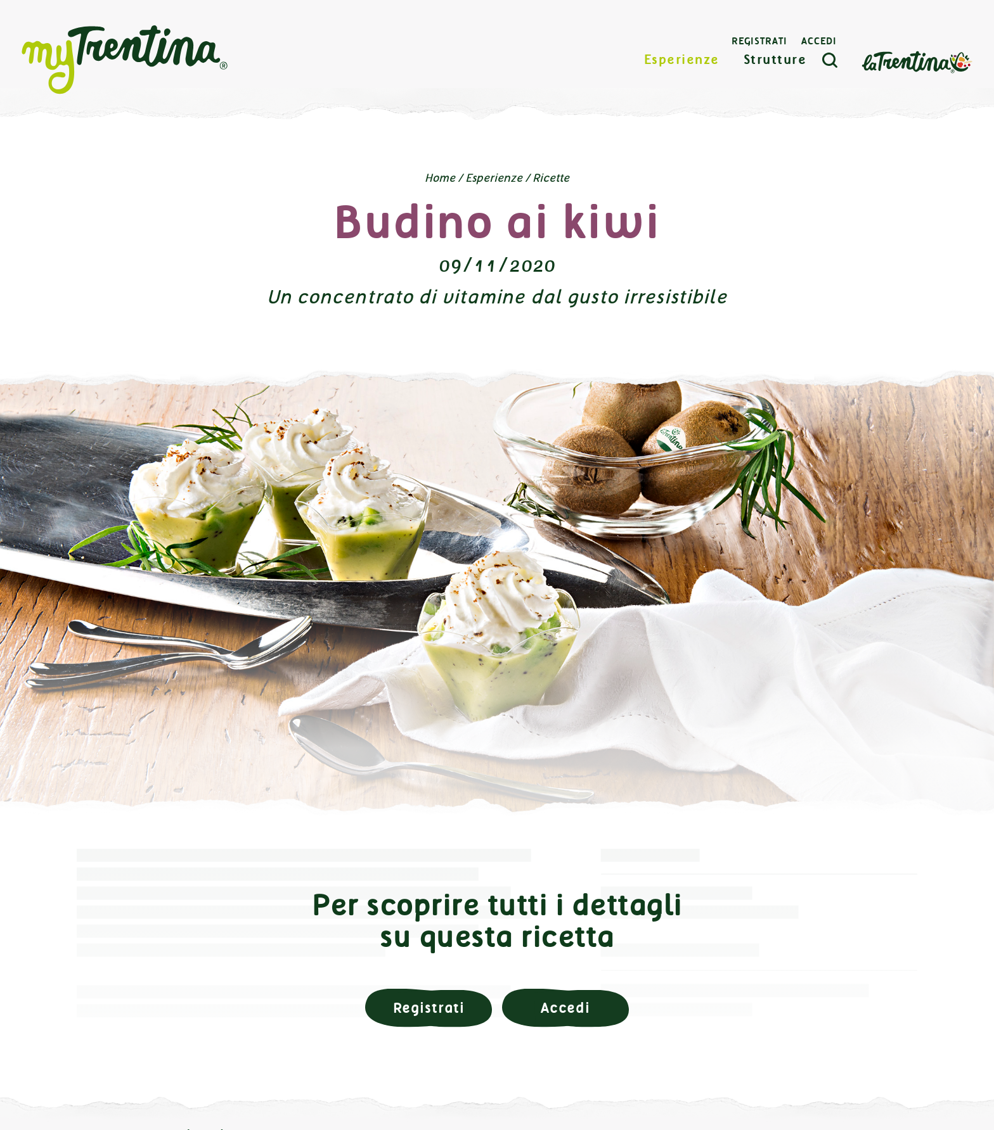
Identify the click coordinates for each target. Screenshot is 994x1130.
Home (440, 178)
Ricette (550, 178)
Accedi (819, 41)
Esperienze (682, 60)
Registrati (759, 41)
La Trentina (917, 61)
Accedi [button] (565, 1008)
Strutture (775, 60)
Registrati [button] (429, 1008)
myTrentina (124, 60)
